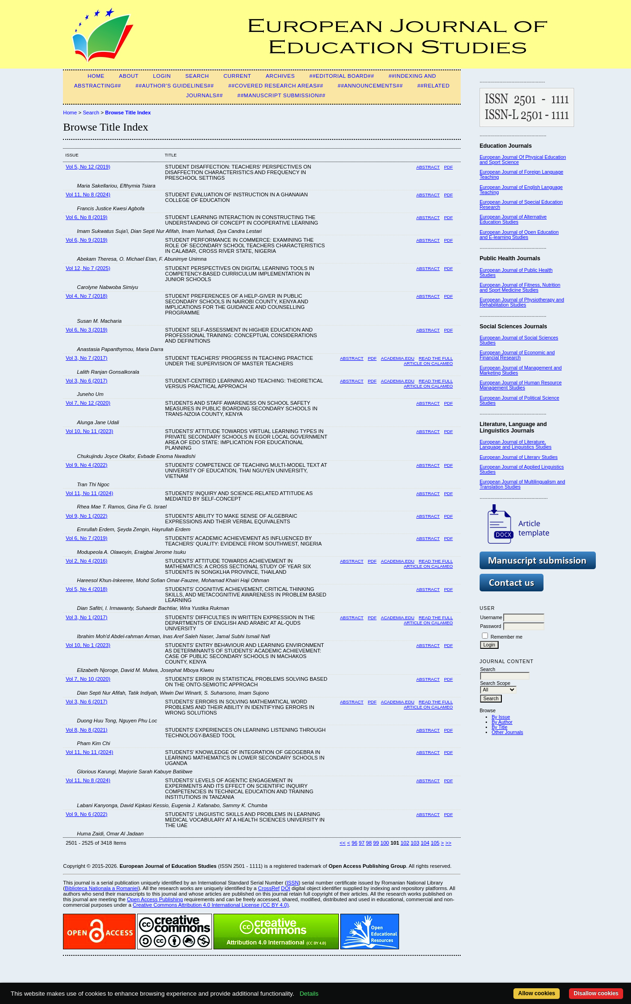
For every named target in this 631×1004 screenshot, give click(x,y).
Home (96, 76)
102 (404, 843)
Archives (280, 76)
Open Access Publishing (155, 899)
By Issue (501, 717)
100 (385, 843)
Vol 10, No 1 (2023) (88, 645)
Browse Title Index (128, 112)
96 (354, 843)
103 (415, 843)
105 (435, 843)
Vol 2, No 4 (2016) (86, 561)
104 (425, 843)
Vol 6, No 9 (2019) (86, 240)
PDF (448, 166)
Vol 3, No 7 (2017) (86, 358)
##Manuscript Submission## (281, 95)
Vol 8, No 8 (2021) (86, 730)
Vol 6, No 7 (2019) (86, 538)
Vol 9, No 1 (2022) (86, 516)
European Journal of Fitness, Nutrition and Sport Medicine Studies (520, 287)
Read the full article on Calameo (428, 361)
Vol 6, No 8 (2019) (86, 217)
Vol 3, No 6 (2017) (86, 380)
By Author (502, 722)
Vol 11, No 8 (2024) (88, 194)
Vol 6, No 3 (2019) (86, 330)
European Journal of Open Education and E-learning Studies (519, 235)
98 (369, 843)
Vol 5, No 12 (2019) (88, 166)
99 (376, 843)
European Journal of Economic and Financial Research (517, 355)
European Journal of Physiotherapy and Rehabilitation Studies (522, 302)
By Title (499, 727)
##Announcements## (370, 85)
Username (491, 617)
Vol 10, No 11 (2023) (89, 431)
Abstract (428, 166)
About (128, 76)
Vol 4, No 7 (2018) (86, 296)
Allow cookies (536, 993)
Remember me (507, 637)
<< (343, 843)
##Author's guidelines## (175, 85)
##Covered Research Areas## (275, 85)
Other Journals (507, 732)
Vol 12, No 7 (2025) (88, 268)
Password (490, 626)
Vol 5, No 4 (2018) (86, 589)
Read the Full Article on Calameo (428, 563)
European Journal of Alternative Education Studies (513, 219)
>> (448, 843)
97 (361, 843)
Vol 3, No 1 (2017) (86, 617)
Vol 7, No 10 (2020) (88, 679)
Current (237, 76)
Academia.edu (397, 358)
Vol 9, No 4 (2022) (86, 465)
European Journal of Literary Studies (519, 457)
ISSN (293, 882)
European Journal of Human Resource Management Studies (521, 385)
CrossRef (269, 888)
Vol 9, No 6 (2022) (86, 814)
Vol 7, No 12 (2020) (88, 403)
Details (309, 993)
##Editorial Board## (341, 76)
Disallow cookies (596, 993)
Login (162, 76)
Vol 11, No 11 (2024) (89, 493)
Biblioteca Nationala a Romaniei (101, 888)
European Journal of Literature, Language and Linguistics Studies (515, 444)
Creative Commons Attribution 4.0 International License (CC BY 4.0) (211, 905)
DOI (285, 888)
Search (197, 76)
